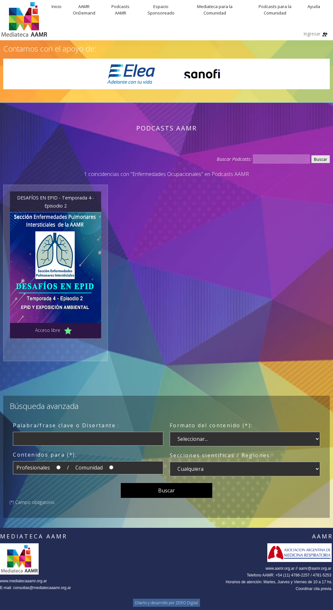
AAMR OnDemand (84, 10)
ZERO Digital (187, 602)
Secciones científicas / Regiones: (221, 455)
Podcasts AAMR (120, 10)
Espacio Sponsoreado (161, 10)
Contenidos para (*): (45, 454)
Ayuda (314, 6)
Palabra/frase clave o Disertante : (66, 425)
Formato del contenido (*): (211, 425)
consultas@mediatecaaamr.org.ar (42, 588)
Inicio (57, 6)
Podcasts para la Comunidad (275, 10)
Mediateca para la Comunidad (215, 10)
